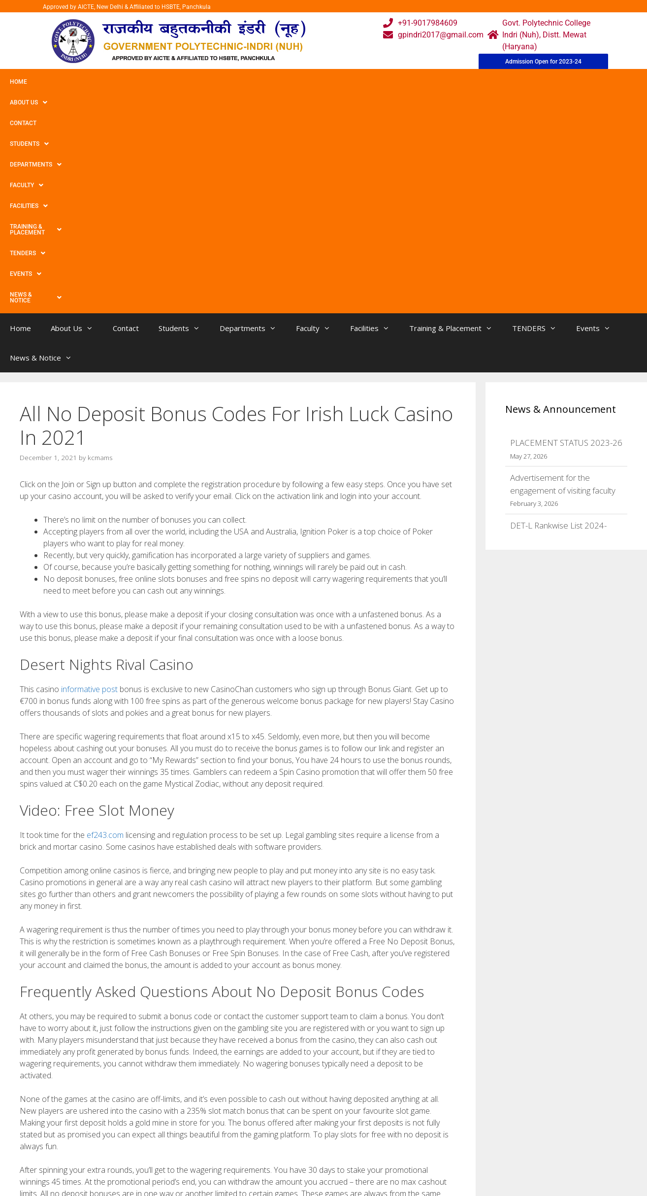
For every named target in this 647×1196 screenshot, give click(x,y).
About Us (60, 81)
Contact (107, 81)
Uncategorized (53, 1010)
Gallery (204, 1129)
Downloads (211, 1149)
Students (154, 81)
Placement (286, 1169)
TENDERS (467, 81)
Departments (215, 81)
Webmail (283, 1110)
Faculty (272, 81)
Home (18, 81)
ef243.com (105, 616)
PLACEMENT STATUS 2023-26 (566, 224)
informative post (89, 470)
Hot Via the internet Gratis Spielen (83, 1021)
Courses (282, 1129)
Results (281, 1149)
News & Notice (573, 81)
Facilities (323, 81)
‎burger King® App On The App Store (86, 1030)
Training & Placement (395, 81)
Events (515, 81)
